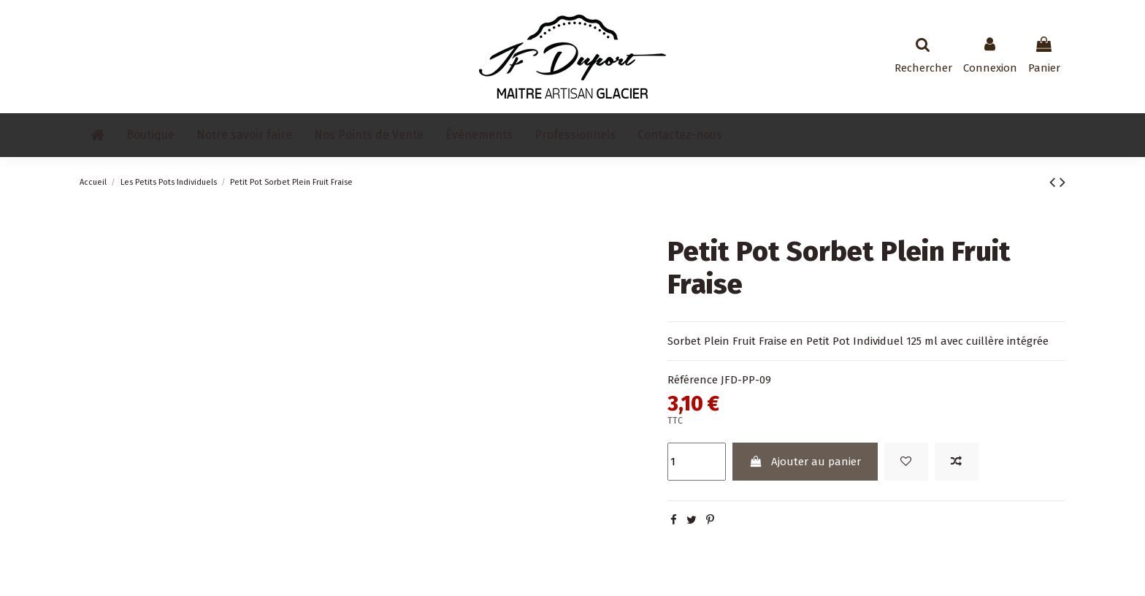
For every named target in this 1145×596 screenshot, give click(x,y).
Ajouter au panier (804, 461)
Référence (692, 379)
